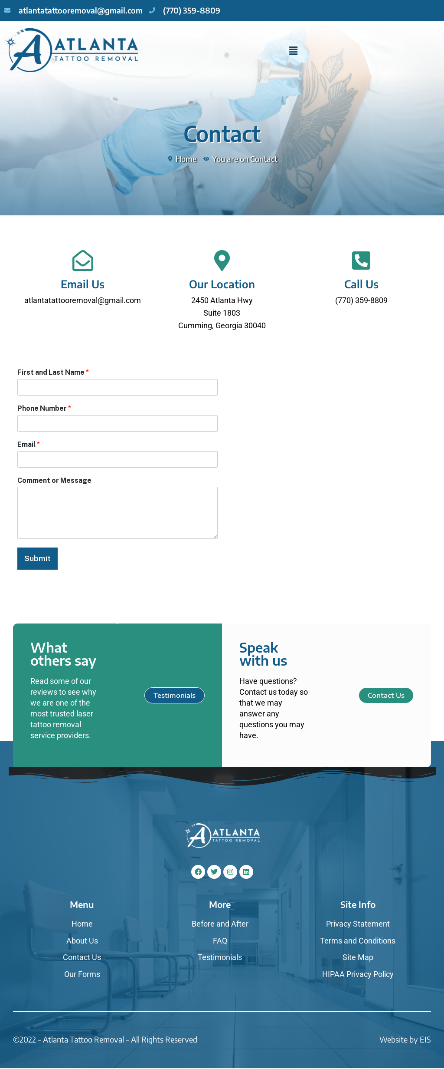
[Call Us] (361, 260)
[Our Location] (222, 260)
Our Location (222, 284)
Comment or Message (54, 480)
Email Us (82, 284)
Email (28, 444)
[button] (293, 51)
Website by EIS (405, 1039)
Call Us (361, 284)
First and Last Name (53, 372)
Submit (37, 558)
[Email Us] (82, 260)
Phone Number (44, 408)
